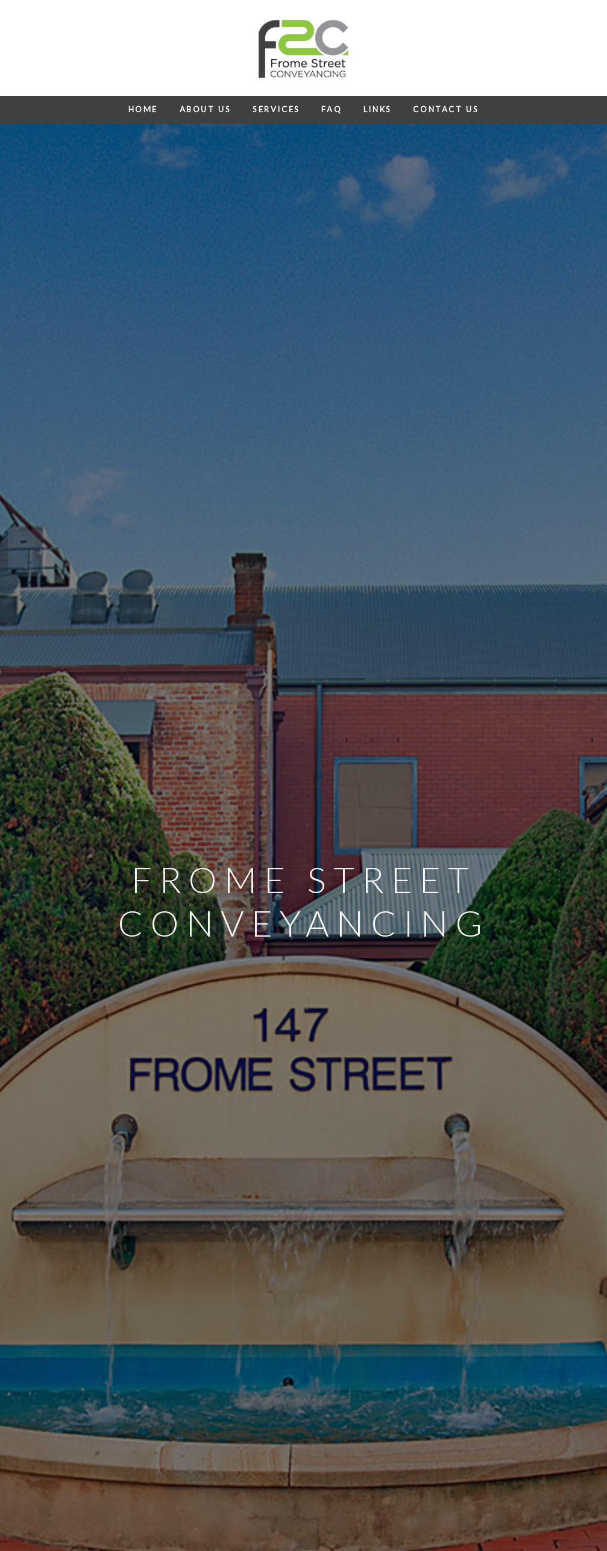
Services (276, 109)
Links (377, 109)
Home (143, 109)
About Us (205, 109)
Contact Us (446, 109)
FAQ (331, 109)
